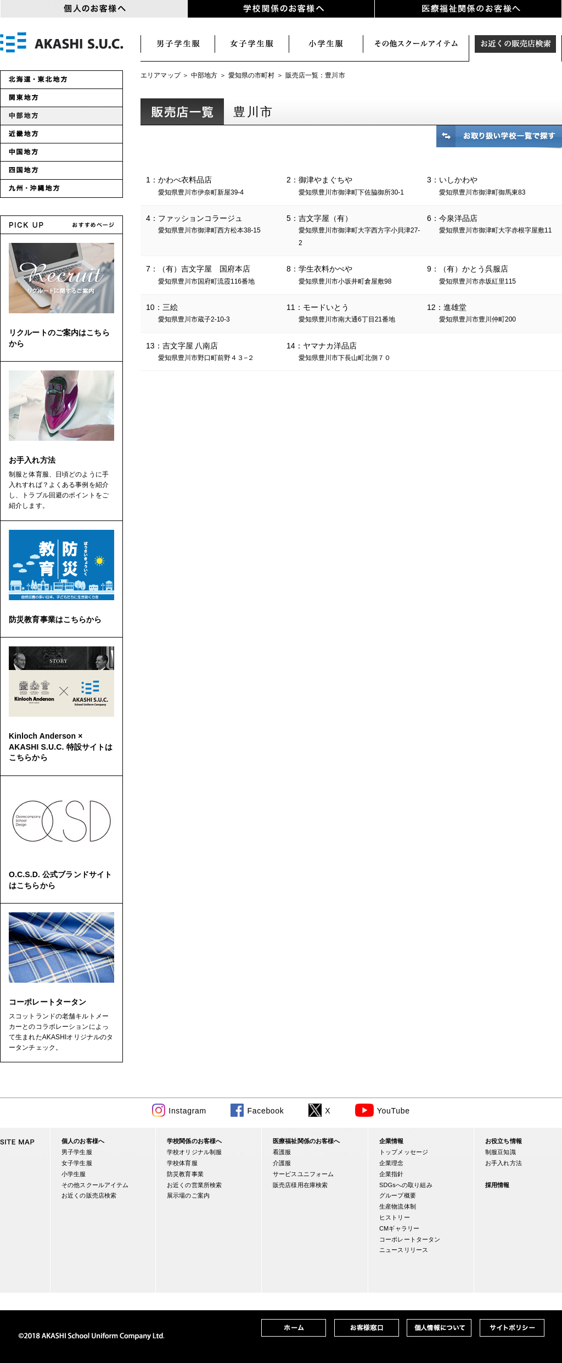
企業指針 (391, 1174)
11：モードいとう (354, 314)
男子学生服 (177, 44)
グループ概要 (397, 1195)
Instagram (187, 1110)
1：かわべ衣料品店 (213, 186)
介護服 (282, 1163)
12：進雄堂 (494, 314)
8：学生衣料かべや (354, 275)
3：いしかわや (494, 186)
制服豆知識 (500, 1152)
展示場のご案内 (188, 1195)
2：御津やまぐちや (354, 186)
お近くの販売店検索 (515, 44)
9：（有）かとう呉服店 (494, 275)
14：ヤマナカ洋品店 (354, 352)
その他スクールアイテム (94, 1185)
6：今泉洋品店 (494, 225)
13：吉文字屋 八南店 (213, 352)
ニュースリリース (403, 1249)
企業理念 (391, 1163)
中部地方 (204, 75)
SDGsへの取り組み (405, 1185)
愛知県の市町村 (251, 75)
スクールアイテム (416, 44)
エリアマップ (160, 75)
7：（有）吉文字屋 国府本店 (213, 275)
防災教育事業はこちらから (55, 619)
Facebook (265, 1110)
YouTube (393, 1110)
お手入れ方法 (32, 460)
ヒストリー (394, 1217)
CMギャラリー (399, 1228)
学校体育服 (182, 1163)
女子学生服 (252, 44)
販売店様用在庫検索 (300, 1185)
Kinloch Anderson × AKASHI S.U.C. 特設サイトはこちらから (61, 747)
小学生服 (326, 44)
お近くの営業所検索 (194, 1185)
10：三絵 (213, 314)
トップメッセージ (403, 1152)
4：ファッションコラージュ (213, 225)
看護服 (282, 1152)
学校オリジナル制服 (194, 1152)
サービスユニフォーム (303, 1174)
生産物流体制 (397, 1206)
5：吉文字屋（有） (354, 231)
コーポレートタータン (47, 1002)
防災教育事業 (185, 1174)
